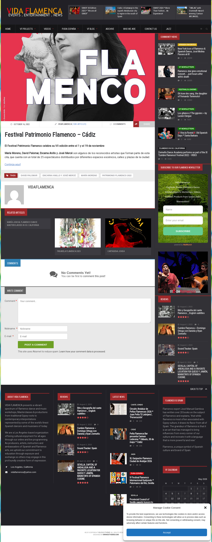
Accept (167, 532)
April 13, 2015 (184, 362)
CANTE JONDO (137, 405)
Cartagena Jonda (116, 251)
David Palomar (29, 175)
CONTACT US (151, 29)
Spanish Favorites (187, 45)
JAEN (133, 454)
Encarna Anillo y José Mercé (59, 175)
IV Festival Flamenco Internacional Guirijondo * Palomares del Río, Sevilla (142, 480)
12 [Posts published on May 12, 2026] (172, 498)
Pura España (137, 473)
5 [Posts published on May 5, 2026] (172, 493)
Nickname (11, 328)
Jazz (168, 29)
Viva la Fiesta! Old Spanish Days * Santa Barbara (192, 134)
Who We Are (129, 29)
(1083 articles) (79, 124)
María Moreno (89, 175)
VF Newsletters (186, 67)
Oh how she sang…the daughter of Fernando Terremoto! (192, 95)
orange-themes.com (111, 535)
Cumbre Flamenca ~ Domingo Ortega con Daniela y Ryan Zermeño (192, 331)
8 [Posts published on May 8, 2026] (191, 493)
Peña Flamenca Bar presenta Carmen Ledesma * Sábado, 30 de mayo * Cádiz (142, 437)
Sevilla (134, 495)
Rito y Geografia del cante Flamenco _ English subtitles (191, 311)
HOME (8, 29)
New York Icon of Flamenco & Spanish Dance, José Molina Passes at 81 (191, 51)
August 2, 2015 (185, 307)
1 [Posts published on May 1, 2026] (191, 488)
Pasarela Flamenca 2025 (68, 251)
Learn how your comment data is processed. (82, 351)
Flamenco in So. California (172, 148)
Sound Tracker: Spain (187, 348)
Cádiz (133, 429)
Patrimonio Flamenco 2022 (117, 175)
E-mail (9, 336)
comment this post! (94, 276)
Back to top (198, 389)
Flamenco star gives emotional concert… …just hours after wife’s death (192, 74)
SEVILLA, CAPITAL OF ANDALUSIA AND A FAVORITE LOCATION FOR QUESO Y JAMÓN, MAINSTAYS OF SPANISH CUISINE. (193, 372)
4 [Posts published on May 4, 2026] (165, 493)
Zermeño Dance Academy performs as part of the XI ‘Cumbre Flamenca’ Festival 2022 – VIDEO (182, 154)
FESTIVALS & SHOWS (187, 89)
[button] (205, 507)
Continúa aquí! (13, 164)
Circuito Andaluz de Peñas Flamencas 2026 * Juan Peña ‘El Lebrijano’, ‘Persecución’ (141, 413)
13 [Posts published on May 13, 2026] (178, 498)
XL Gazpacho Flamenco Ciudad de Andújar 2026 (141, 460)
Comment (11, 301)
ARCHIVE (110, 29)
